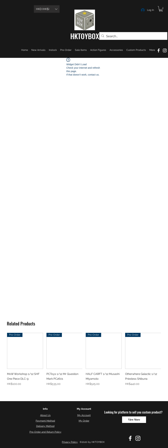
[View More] (134, 419)
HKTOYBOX (84, 36)
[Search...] (133, 36)
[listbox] (47, 9)
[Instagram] (138, 438)
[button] (47, 9)
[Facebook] (130, 438)
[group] (84, 362)
